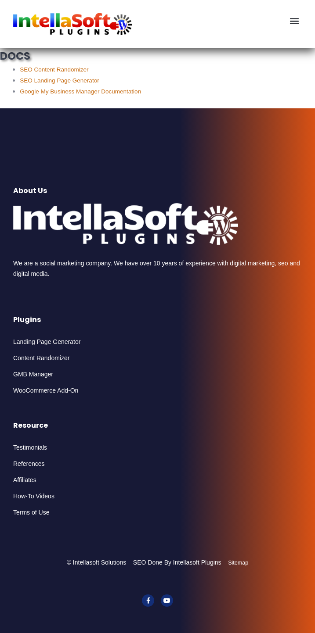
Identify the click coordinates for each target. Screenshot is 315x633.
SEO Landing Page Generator (59, 80)
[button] (294, 20)
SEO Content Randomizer (54, 69)
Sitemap (238, 563)
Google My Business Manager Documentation (80, 91)
